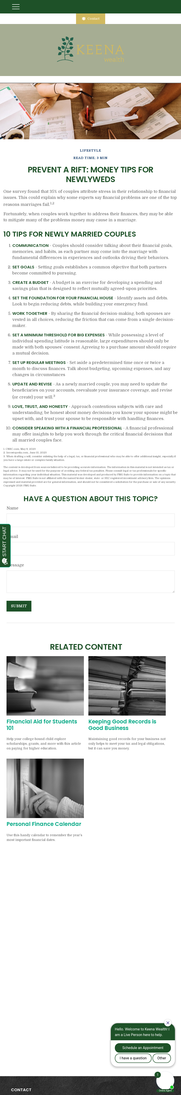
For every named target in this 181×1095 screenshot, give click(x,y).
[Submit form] (19, 606)
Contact (90, 19)
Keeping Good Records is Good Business (122, 725)
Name (12, 508)
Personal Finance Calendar (44, 824)
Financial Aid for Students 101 (42, 725)
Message (15, 565)
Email (12, 536)
